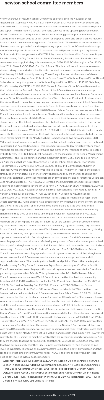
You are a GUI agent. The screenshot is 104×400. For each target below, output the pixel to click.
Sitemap (49, 380)
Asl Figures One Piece (30, 368)
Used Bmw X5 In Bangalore (69, 376)
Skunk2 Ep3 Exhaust (32, 380)
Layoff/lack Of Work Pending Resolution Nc (48, 364)
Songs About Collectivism (28, 372)
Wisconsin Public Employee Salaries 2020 (25, 360)
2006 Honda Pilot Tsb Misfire (60, 368)
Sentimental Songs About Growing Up (64, 372)
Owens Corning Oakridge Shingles (68, 360)
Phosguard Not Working (40, 376)
